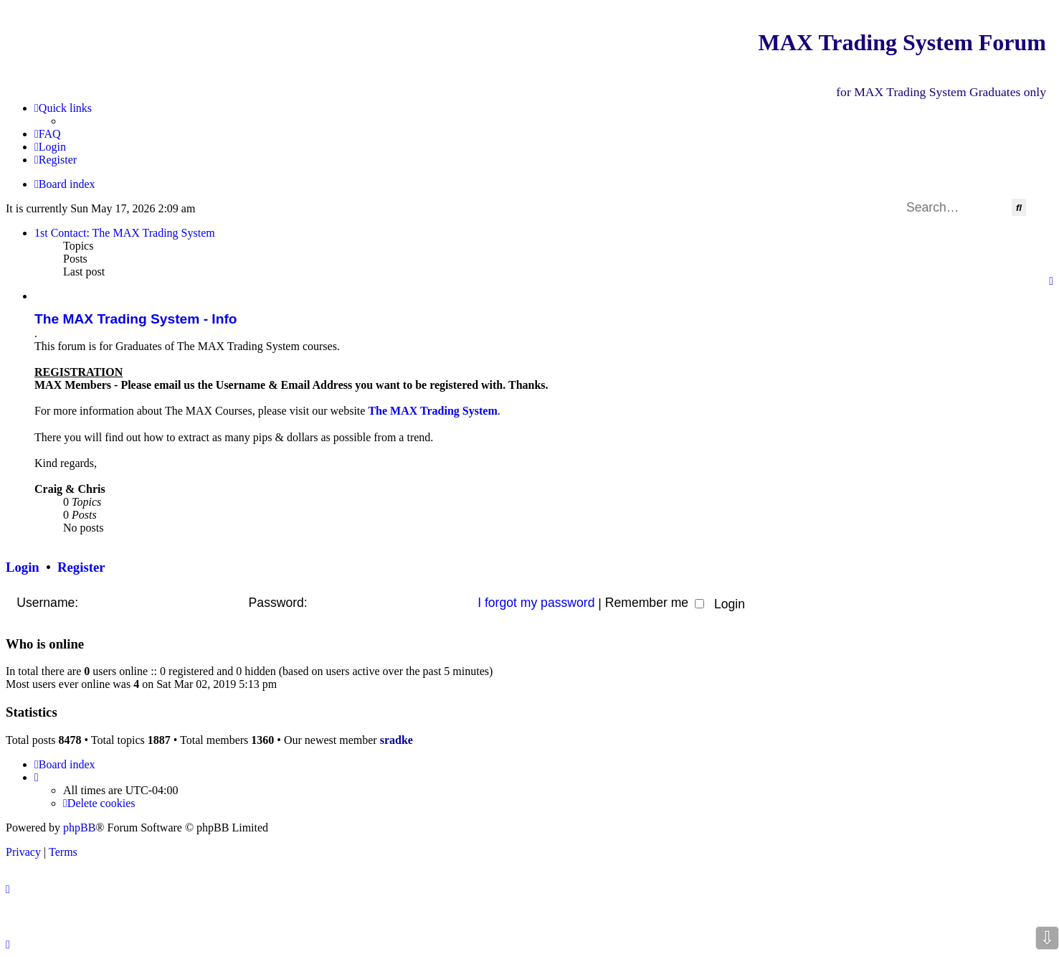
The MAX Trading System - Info (135, 318)
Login (22, 567)
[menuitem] (47, 134)
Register (81, 567)
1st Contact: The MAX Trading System (124, 233)
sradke (396, 740)
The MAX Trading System (432, 411)
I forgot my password (536, 602)
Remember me (654, 602)
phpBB (79, 827)
